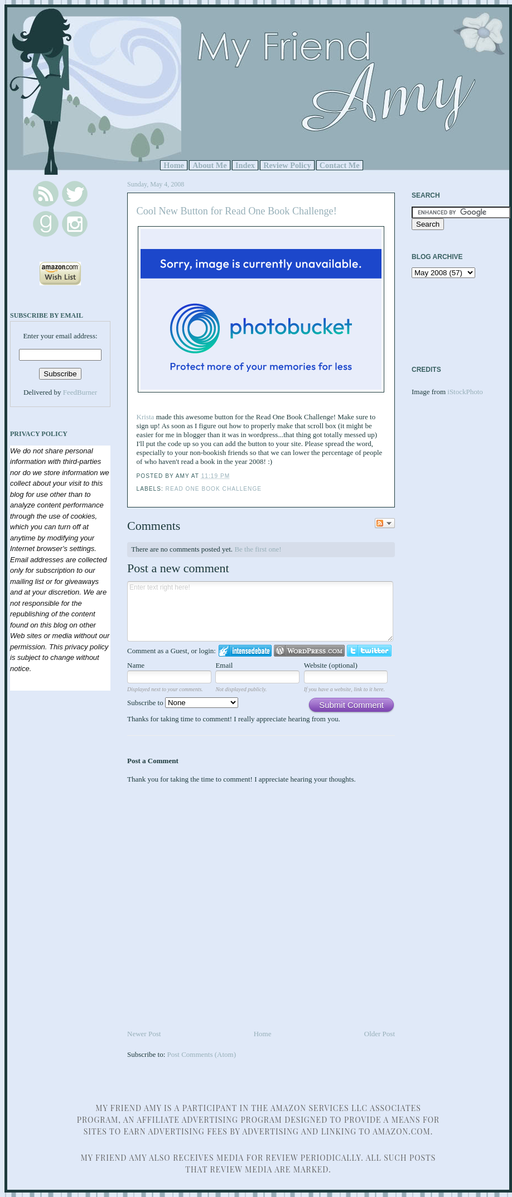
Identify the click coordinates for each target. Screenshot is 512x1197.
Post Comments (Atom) (201, 1054)
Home (173, 165)
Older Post (379, 1034)
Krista (145, 417)
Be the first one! (257, 549)
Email (224, 665)
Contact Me (340, 165)
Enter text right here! (260, 611)
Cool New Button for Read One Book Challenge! (237, 211)
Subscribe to (182, 702)
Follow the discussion (385, 523)
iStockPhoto (465, 391)
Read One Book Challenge (214, 489)
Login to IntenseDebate (245, 651)
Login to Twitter (369, 651)
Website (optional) (331, 665)
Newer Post (144, 1034)
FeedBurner (80, 392)
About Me (209, 165)
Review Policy (287, 165)
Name (135, 665)
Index (245, 165)
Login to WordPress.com (309, 651)
